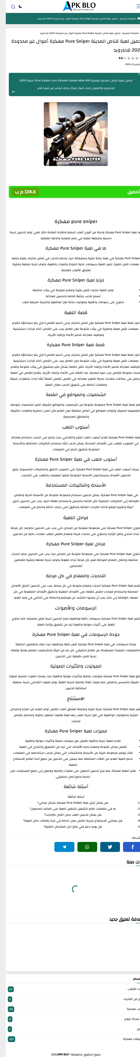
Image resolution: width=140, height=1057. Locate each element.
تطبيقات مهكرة (70, 1039)
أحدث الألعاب (70, 989)
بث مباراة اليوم (70, 1019)
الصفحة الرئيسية (121, 18)
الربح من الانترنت (70, 999)
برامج (70, 1029)
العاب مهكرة (70, 1009)
